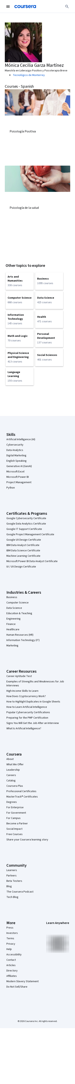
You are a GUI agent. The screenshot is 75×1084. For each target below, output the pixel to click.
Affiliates (11, 976)
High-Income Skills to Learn (22, 691)
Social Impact (14, 829)
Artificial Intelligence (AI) (20, 439)
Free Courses (14, 834)
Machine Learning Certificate (23, 556)
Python (10, 488)
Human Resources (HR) (19, 635)
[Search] (67, 6)
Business (11, 597)
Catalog (11, 781)
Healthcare (12, 629)
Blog (9, 886)
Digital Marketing (16, 455)
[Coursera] (25, 6)
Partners (11, 876)
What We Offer (15, 764)
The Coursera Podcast (19, 892)
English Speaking (16, 461)
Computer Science (17, 603)
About (10, 759)
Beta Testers (14, 881)
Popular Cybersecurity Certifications (28, 712)
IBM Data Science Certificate (23, 551)
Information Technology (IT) (23, 640)
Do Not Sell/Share (16, 987)
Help (9, 949)
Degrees (11, 802)
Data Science (14, 608)
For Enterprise (15, 807)
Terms (10, 938)
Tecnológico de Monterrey (29, 75)
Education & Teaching (19, 613)
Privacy (10, 944)
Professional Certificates (21, 791)
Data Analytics (14, 450)
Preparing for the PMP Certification (27, 718)
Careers (11, 775)
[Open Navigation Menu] (8, 6)
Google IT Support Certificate (24, 529)
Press (9, 928)
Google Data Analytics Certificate (26, 524)
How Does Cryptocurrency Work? (26, 696)
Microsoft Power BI (17, 477)
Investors (12, 933)
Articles (11, 965)
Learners (11, 870)
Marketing (12, 646)
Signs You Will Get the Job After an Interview (32, 723)
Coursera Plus (14, 786)
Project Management (18, 482)
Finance (11, 624)
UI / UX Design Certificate (21, 567)
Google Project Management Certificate (30, 534)
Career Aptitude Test (19, 676)
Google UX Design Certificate (23, 540)
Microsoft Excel (15, 472)
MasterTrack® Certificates (22, 797)
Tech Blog (12, 897)
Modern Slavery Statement (22, 981)
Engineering (13, 619)
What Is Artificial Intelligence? (23, 728)
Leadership (13, 770)
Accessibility (14, 955)
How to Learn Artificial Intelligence (26, 707)
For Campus (13, 818)
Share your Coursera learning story (27, 840)
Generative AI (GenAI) (19, 466)
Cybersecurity (14, 445)
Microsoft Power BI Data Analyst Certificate (32, 561)
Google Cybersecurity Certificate (26, 518)
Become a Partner (17, 824)
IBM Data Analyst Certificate (22, 545)
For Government (16, 813)
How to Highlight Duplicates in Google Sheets (33, 702)
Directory (12, 971)
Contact (11, 960)
